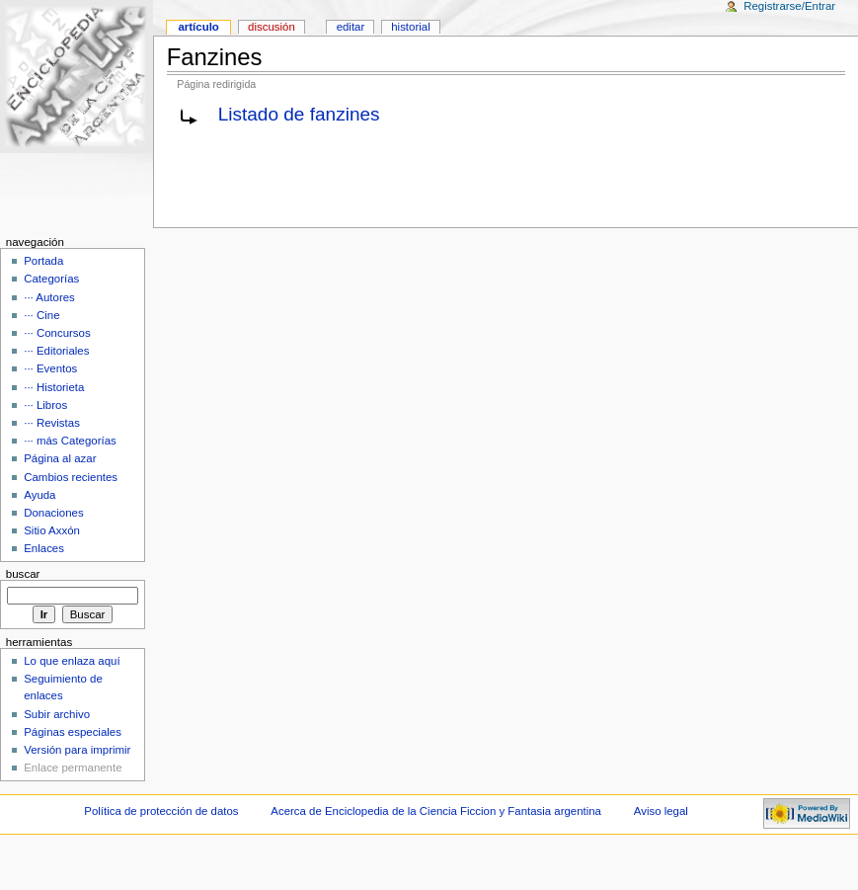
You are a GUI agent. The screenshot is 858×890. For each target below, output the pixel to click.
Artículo (198, 27)
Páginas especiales (72, 732)
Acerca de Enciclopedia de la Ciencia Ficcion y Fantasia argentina (436, 811)
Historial (410, 27)
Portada (43, 261)
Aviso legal (661, 811)
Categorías (51, 278)
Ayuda (39, 495)
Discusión (271, 27)
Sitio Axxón (52, 530)
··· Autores (49, 297)
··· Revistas (52, 423)
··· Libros (45, 405)
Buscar (23, 574)
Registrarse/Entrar (789, 6)
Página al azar (60, 458)
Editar (351, 27)
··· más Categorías (70, 440)
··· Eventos (50, 368)
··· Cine (41, 315)
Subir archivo (57, 714)
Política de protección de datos (161, 811)
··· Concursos (57, 333)
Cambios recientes (70, 477)
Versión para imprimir (77, 750)
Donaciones (54, 513)
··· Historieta (54, 387)
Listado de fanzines (299, 114)
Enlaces (44, 548)
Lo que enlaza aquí (71, 661)
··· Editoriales (56, 351)
